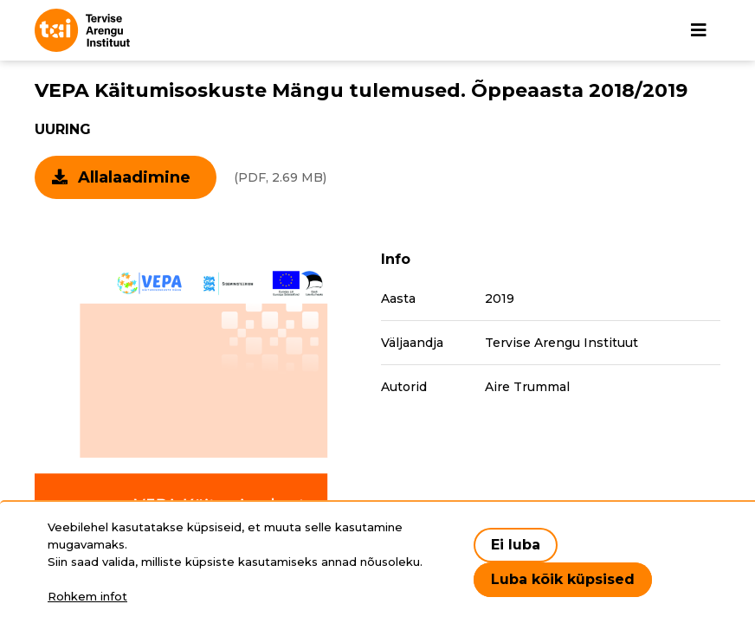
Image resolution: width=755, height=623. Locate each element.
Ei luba (515, 544)
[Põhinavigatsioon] (698, 30)
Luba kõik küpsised (563, 579)
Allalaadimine (134, 177)
